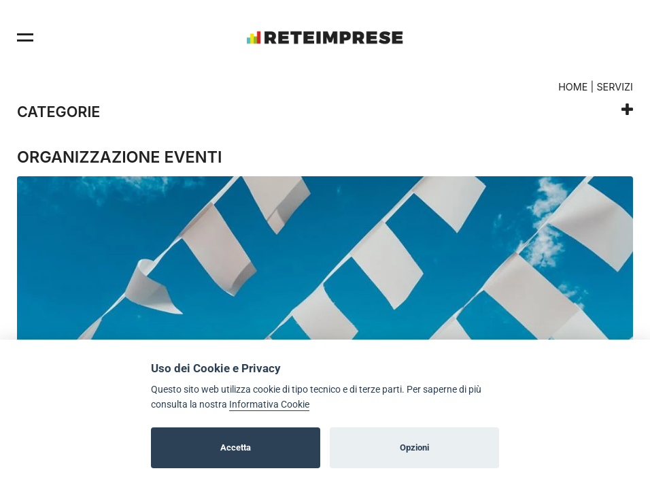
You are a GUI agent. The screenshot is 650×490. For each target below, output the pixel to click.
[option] (325, 312)
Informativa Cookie (269, 404)
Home (572, 87)
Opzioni (414, 447)
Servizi (614, 87)
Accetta (235, 447)
